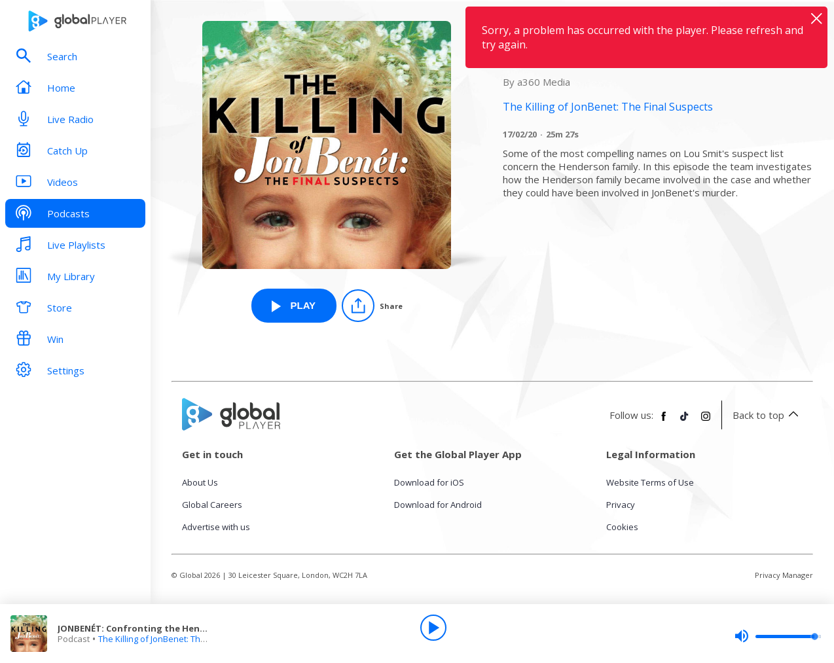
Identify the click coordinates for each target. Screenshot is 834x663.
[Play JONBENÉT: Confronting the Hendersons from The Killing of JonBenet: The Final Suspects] (293, 306)
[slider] (777, 636)
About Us (200, 482)
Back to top (768, 414)
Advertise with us (216, 527)
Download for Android (438, 505)
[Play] (433, 628)
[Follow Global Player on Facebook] (664, 421)
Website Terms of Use (650, 482)
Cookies (622, 527)
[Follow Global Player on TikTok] (685, 421)
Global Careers (212, 505)
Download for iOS (429, 482)
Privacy (620, 505)
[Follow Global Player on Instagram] (706, 421)
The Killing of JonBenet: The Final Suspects (181, 639)
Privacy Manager (784, 575)
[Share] (372, 305)
